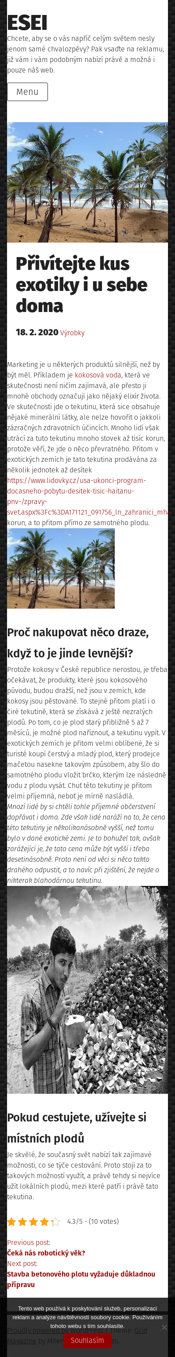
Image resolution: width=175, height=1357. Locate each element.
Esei (27, 23)
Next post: (87, 1274)
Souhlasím (87, 1340)
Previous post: (87, 1248)
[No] (164, 1327)
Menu (27, 92)
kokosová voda (98, 375)
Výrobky (72, 333)
